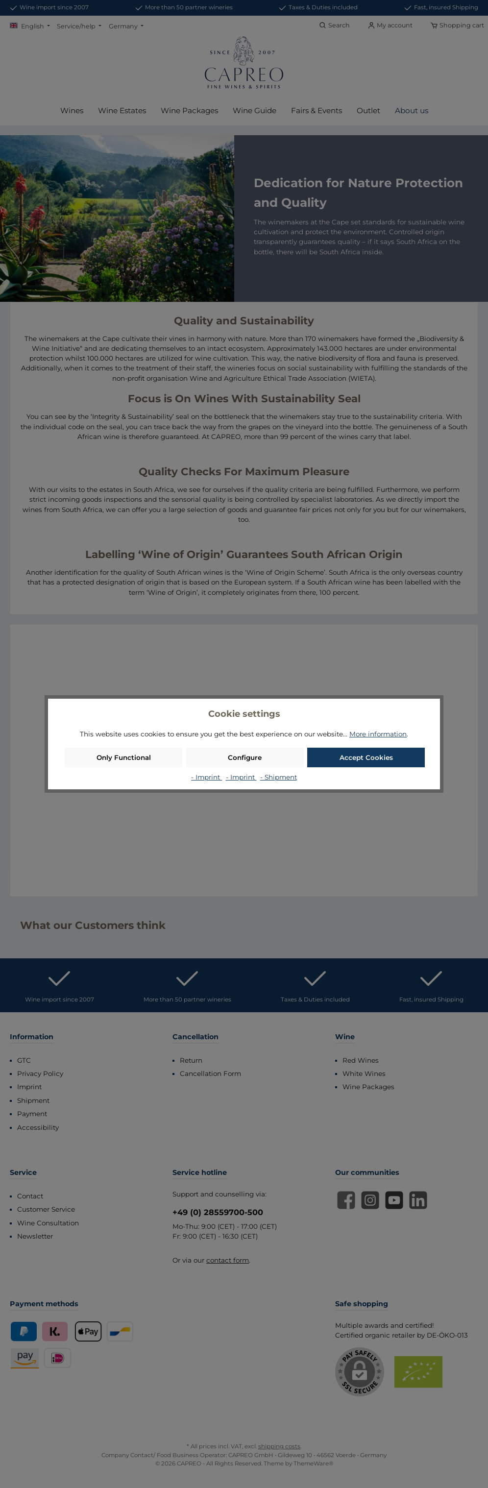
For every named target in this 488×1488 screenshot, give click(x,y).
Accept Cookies (366, 757)
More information (378, 734)
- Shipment (278, 777)
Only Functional (124, 757)
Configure (245, 757)
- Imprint (206, 777)
